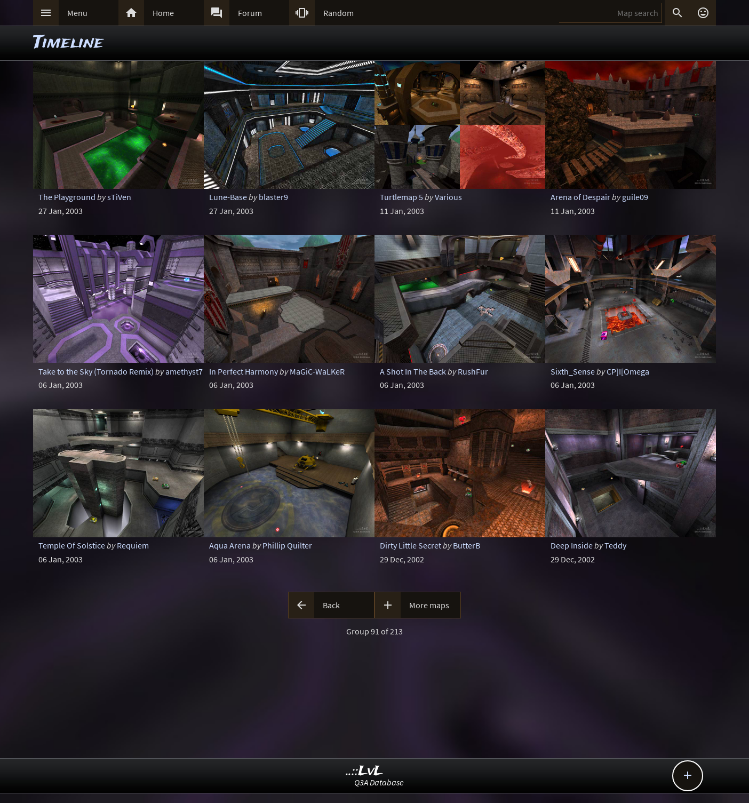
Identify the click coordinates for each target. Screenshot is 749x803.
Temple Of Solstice (71, 545)
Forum (250, 12)
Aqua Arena (230, 545)
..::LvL (365, 771)
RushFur (473, 371)
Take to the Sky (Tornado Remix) (96, 371)
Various (448, 197)
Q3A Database (379, 782)
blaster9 (273, 197)
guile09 (635, 197)
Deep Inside (572, 545)
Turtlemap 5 (401, 197)
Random (338, 12)
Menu (77, 12)
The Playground (66, 197)
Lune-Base (228, 197)
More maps (429, 605)
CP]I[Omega (628, 371)
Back (331, 605)
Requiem (133, 545)
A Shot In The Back (413, 371)
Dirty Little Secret (410, 545)
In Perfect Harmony (243, 371)
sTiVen (119, 197)
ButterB (466, 545)
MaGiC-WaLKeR (317, 371)
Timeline (68, 42)
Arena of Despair (580, 197)
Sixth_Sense (573, 371)
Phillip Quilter (287, 545)
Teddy (615, 545)
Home (163, 12)
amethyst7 (184, 371)
